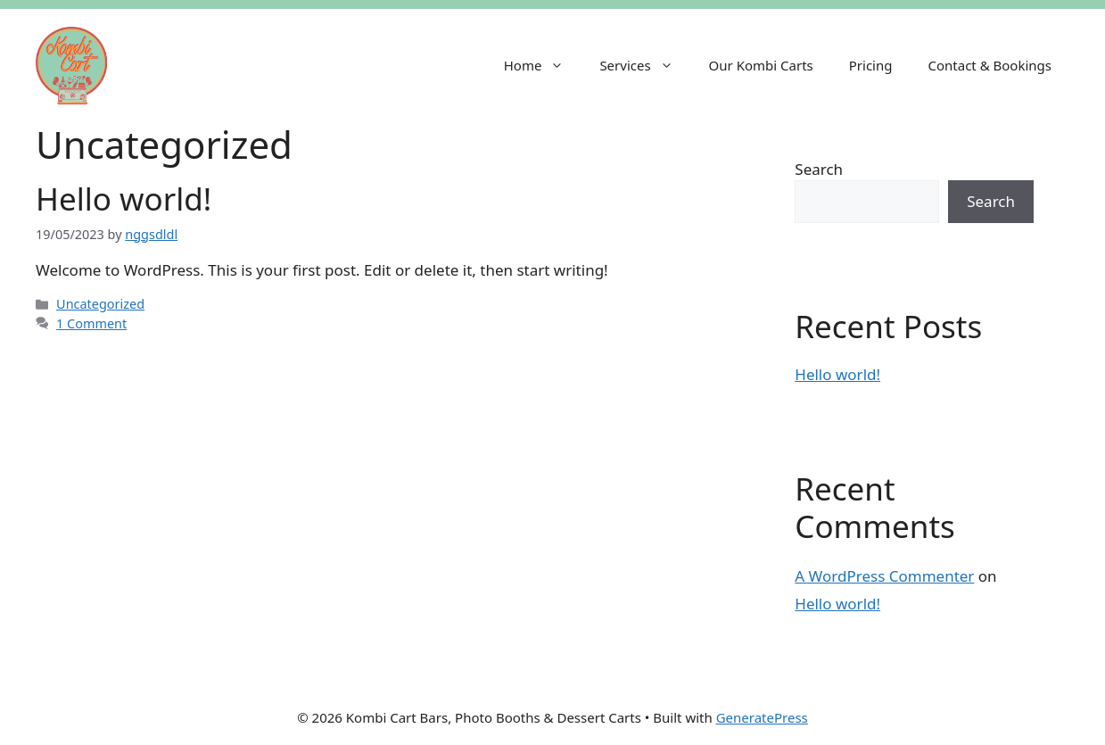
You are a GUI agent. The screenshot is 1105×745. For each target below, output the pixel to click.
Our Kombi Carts (761, 65)
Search (819, 169)
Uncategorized (100, 303)
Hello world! (123, 198)
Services (644, 65)
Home (543, 65)
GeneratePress (762, 717)
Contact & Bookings (989, 65)
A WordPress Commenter (884, 576)
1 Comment (91, 323)
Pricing (871, 65)
